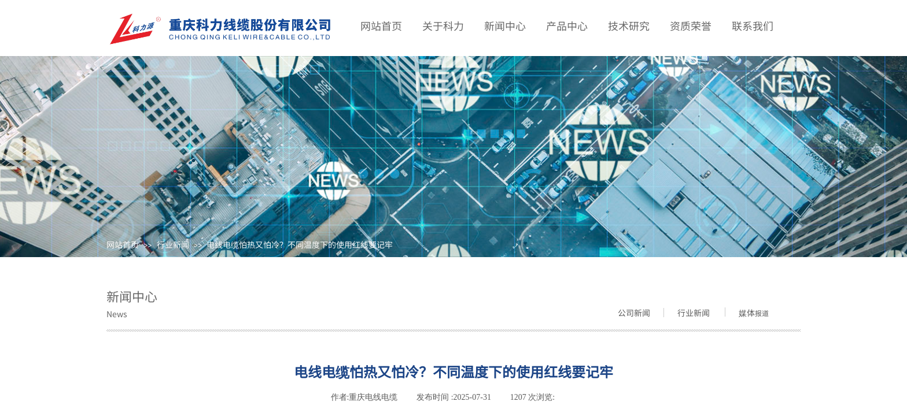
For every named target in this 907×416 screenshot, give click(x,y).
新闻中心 (505, 25)
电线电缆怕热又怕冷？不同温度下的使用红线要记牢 (300, 244)
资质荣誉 (690, 25)
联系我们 (752, 25)
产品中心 (567, 25)
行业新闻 (173, 244)
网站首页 (122, 244)
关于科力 (443, 25)
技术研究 (629, 25)
